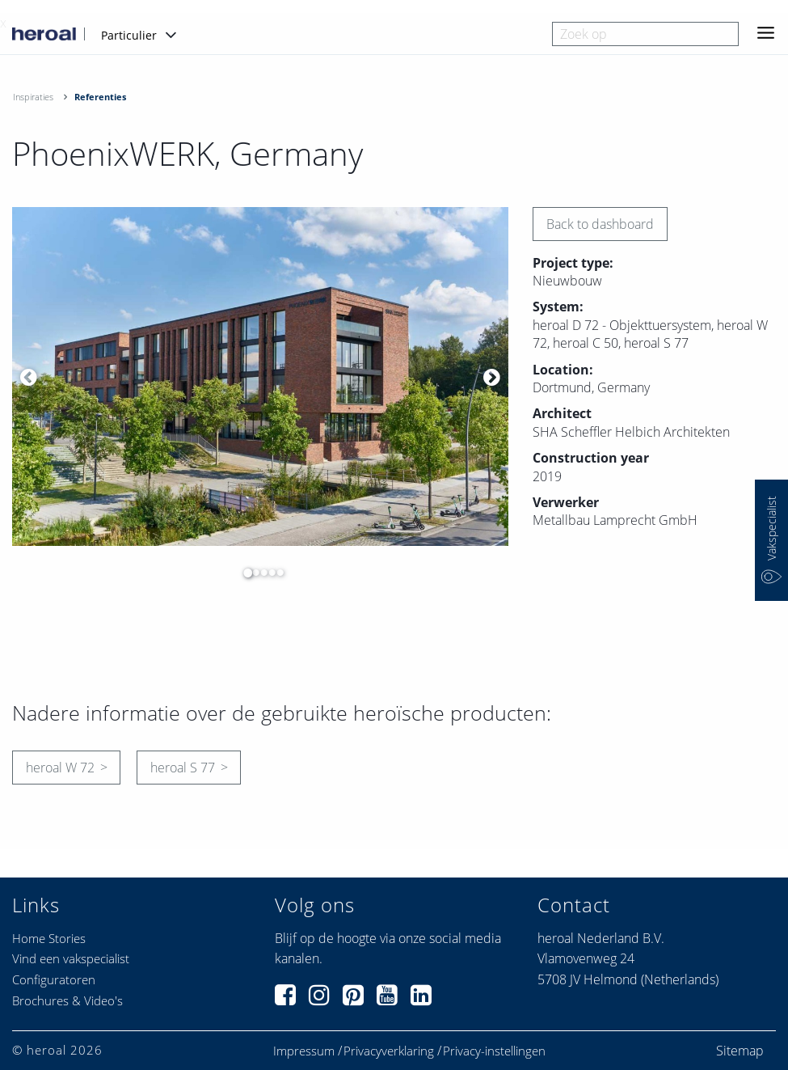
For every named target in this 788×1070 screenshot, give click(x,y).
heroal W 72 (60, 767)
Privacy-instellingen (494, 1051)
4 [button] (268, 573)
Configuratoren (53, 979)
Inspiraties (33, 97)
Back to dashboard (600, 224)
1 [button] (244, 573)
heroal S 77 (182, 767)
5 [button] (276, 573)
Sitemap (740, 1050)
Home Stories (49, 938)
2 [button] (252, 573)
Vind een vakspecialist (70, 958)
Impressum (304, 1051)
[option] (260, 377)
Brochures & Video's (67, 1000)
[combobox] (645, 34)
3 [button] (260, 573)
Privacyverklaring (388, 1051)
